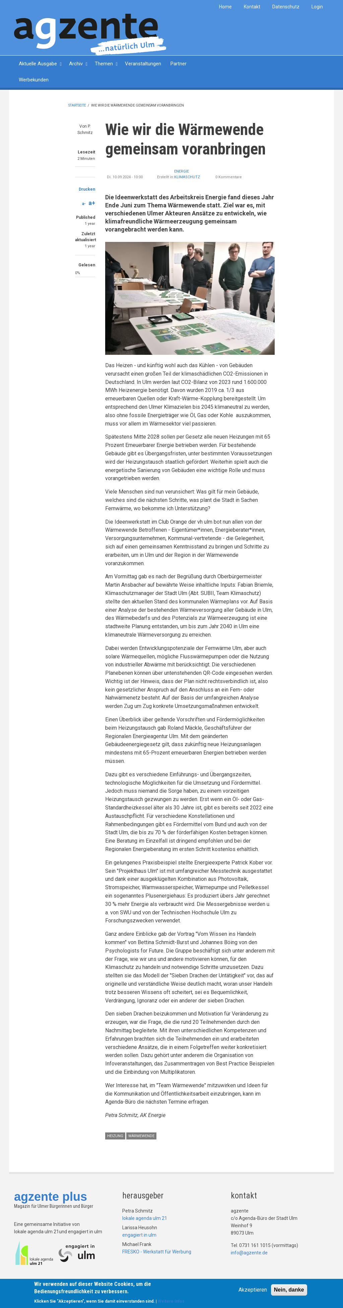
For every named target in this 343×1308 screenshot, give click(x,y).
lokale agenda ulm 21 (144, 1218)
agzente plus (50, 1196)
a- (84, 203)
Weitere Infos (171, 1302)
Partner (178, 64)
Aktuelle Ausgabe (38, 64)
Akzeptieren (252, 1290)
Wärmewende (141, 1136)
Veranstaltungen (143, 64)
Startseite (77, 105)
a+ (91, 202)
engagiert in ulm (139, 1235)
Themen (104, 64)
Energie (181, 171)
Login (317, 6)
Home (225, 6)
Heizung (115, 1136)
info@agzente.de (249, 1252)
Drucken (87, 189)
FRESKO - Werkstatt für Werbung (156, 1251)
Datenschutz (285, 6)
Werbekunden (34, 80)
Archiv (76, 64)
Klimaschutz (187, 177)
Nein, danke (289, 1290)
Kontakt (252, 6)
